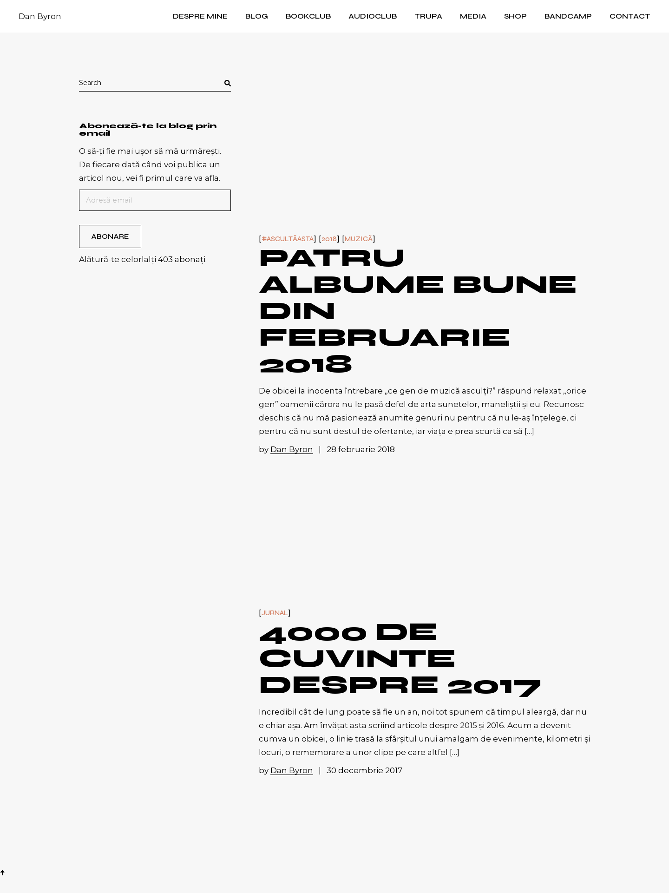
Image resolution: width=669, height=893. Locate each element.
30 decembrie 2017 (364, 770)
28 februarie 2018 (361, 449)
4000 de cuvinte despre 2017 (400, 658)
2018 (329, 239)
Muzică (359, 239)
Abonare (110, 236)
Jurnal (275, 613)
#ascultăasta (288, 239)
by (287, 449)
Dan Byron (40, 16)
